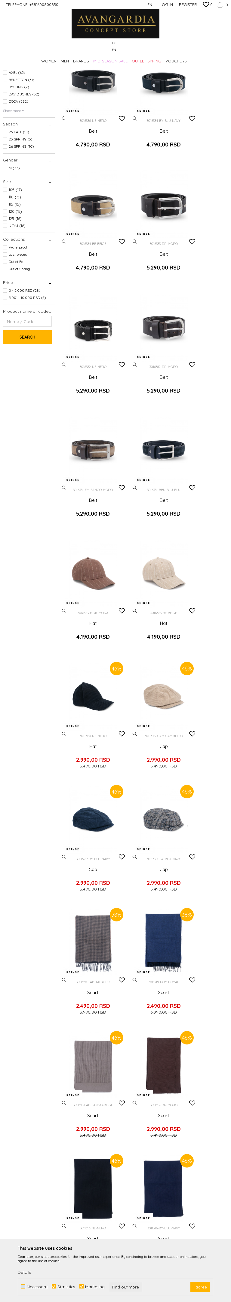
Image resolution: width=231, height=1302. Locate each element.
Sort (186, 68)
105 (15, 244)
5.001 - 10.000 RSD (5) (27, 352)
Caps (10, 100)
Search (27, 391)
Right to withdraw (189, 1115)
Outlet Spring (19, 323)
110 (15, 251)
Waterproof (18, 301)
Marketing (95, 1286)
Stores (71, 1108)
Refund (179, 1107)
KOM (17, 280)
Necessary (37, 1286)
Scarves (12, 107)
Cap (202, 478)
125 (15, 272)
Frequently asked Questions (136, 1108)
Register (188, 4)
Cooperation (78, 1092)
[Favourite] (208, 5)
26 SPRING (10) (21, 200)
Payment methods (137, 1128)
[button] (225, 46)
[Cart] (222, 5)
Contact (73, 1100)
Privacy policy (132, 1088)
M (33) (14, 222)
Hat (202, 374)
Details (24, 1272)
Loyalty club (77, 1117)
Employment (78, 1083)
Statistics (66, 1286)
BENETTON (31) (21, 134)
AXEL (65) (17, 127)
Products (66, 58)
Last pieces (18, 308)
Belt (87, 166)
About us (74, 1075)
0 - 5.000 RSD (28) (24, 344)
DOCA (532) (18, 155)
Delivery (179, 1075)
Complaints (183, 1098)
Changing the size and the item (194, 1087)
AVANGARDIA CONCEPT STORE (28, 58)
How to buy (130, 1080)
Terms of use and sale (140, 1096)
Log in (181, 985)
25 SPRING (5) (20, 193)
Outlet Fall (17, 316)
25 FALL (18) (19, 186)
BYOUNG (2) (19, 141)
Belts (10, 92)
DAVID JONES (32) (24, 148)
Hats (10, 85)
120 (15, 265)
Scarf (202, 581)
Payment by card (136, 1120)
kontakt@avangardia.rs (35, 1124)
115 (15, 258)
